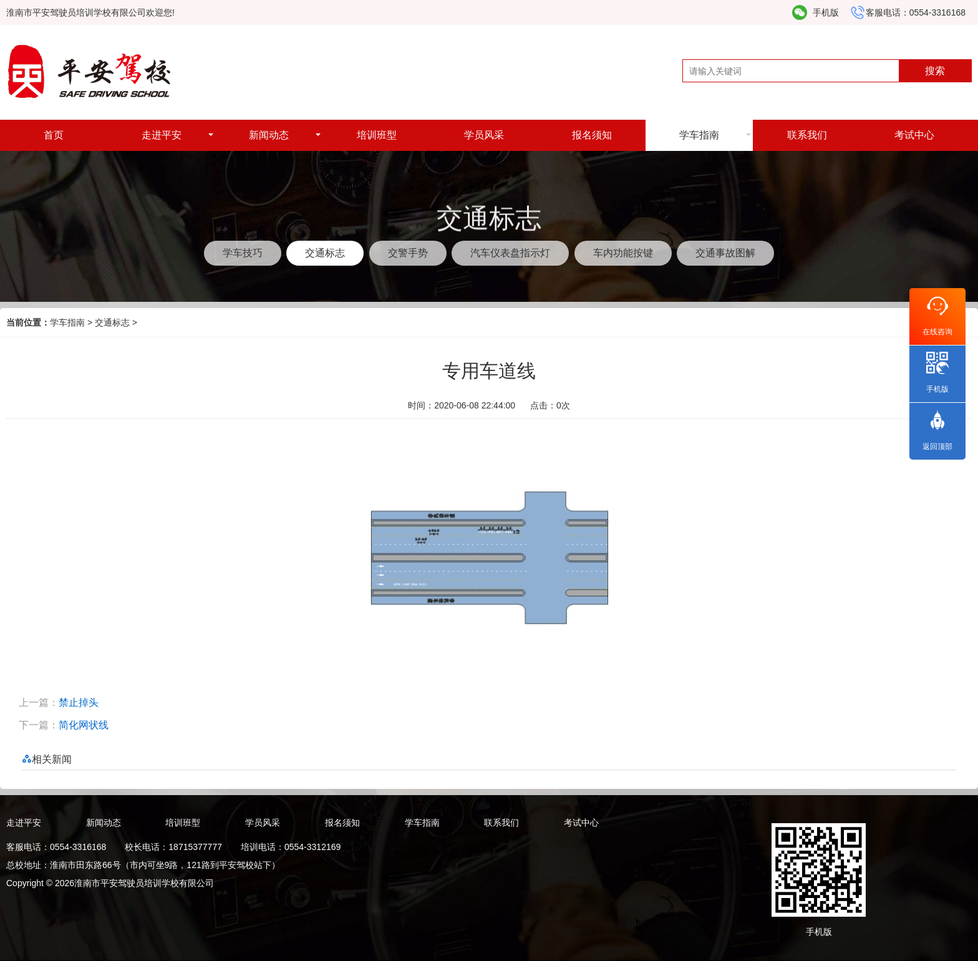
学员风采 (484, 135)
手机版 (826, 12)
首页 (54, 135)
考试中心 (914, 135)
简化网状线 (84, 725)
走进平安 (162, 135)
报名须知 (592, 135)
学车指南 (699, 135)
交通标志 (112, 322)
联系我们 (807, 135)
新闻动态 (269, 135)
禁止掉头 (79, 702)
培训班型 (377, 135)
